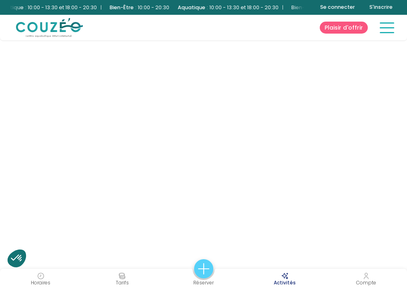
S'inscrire (381, 7)
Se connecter (337, 7)
